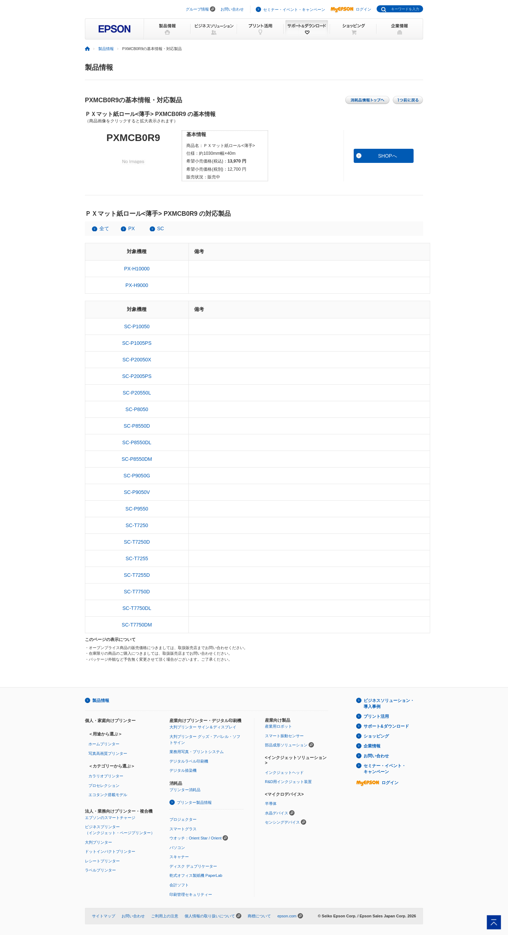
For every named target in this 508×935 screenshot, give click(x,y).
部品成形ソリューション (286, 745)
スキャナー (179, 857)
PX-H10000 (136, 268)
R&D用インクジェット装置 (288, 782)
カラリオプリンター (105, 776)
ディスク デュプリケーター (193, 866)
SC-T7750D (137, 591)
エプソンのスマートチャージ (110, 817)
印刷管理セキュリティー (190, 894)
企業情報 (372, 746)
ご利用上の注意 (164, 916)
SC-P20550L (137, 393)
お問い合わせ (232, 9)
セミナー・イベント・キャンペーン (294, 9)
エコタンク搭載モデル (107, 795)
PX (131, 228)
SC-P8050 (136, 409)
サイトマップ (103, 916)
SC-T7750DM (137, 625)
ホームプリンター (103, 744)
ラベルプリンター (100, 870)
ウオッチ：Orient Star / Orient (195, 838)
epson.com (286, 916)
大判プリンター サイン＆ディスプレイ (202, 727)
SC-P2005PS (136, 376)
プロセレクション (103, 785)
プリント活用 (376, 716)
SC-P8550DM (137, 459)
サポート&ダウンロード (386, 726)
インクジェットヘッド (284, 772)
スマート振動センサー (284, 736)
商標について (259, 916)
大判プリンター (98, 842)
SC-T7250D (137, 542)
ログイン (350, 9)
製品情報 (106, 49)
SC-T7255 (136, 558)
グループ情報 (197, 9)
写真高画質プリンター (107, 753)
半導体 (271, 803)
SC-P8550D (137, 426)
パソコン (177, 847)
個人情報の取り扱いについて (210, 916)
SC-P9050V (137, 492)
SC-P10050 (136, 326)
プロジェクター (183, 819)
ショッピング (376, 736)
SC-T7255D (137, 575)
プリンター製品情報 (194, 802)
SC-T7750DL (136, 608)
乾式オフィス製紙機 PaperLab (195, 875)
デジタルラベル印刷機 (188, 761)
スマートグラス (183, 829)
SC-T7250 (136, 525)
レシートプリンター (102, 861)
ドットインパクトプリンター (110, 851)
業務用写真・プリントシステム (196, 752)
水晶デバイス (276, 813)
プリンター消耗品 (184, 790)
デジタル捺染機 (183, 770)
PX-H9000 (136, 285)
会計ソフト (179, 885)
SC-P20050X (136, 359)
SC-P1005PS (136, 343)
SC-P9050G (137, 475)
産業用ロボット (278, 726)
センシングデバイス (282, 822)
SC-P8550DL (136, 442)
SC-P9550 (136, 509)
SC (160, 228)
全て (104, 228)
